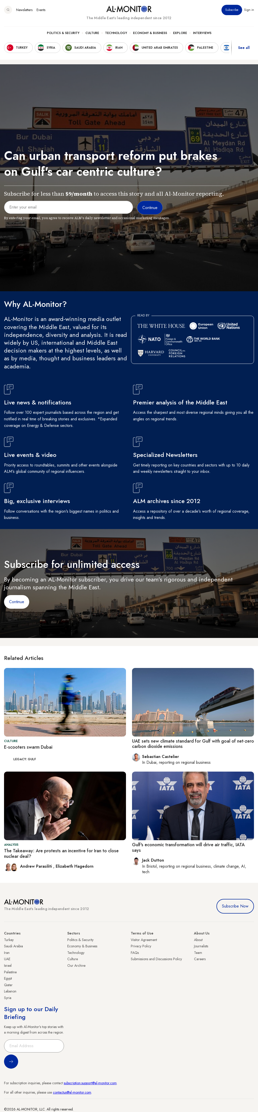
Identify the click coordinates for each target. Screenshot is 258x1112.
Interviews (202, 33)
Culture (92, 33)
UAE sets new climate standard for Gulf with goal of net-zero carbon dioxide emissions (193, 744)
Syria (7, 997)
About (198, 939)
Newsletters (24, 9)
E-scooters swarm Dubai (28, 747)
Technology (116, 33)
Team (198, 952)
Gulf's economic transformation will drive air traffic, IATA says (188, 847)
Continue (16, 602)
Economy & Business (150, 33)
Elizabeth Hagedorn (74, 866)
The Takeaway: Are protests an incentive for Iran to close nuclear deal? (61, 853)
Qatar (8, 984)
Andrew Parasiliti (36, 866)
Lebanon (10, 991)
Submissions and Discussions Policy (156, 958)
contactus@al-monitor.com (72, 1092)
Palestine (10, 972)
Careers (200, 958)
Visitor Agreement (144, 939)
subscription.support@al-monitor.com (90, 1083)
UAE (7, 958)
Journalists (201, 946)
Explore (180, 33)
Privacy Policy (141, 946)
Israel (8, 965)
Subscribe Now (235, 906)
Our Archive (76, 965)
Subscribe (231, 10)
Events (41, 9)
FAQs (135, 952)
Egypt (8, 978)
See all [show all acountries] (244, 47)
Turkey (9, 939)
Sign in (249, 10)
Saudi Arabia (13, 946)
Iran (7, 952)
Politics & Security (63, 33)
